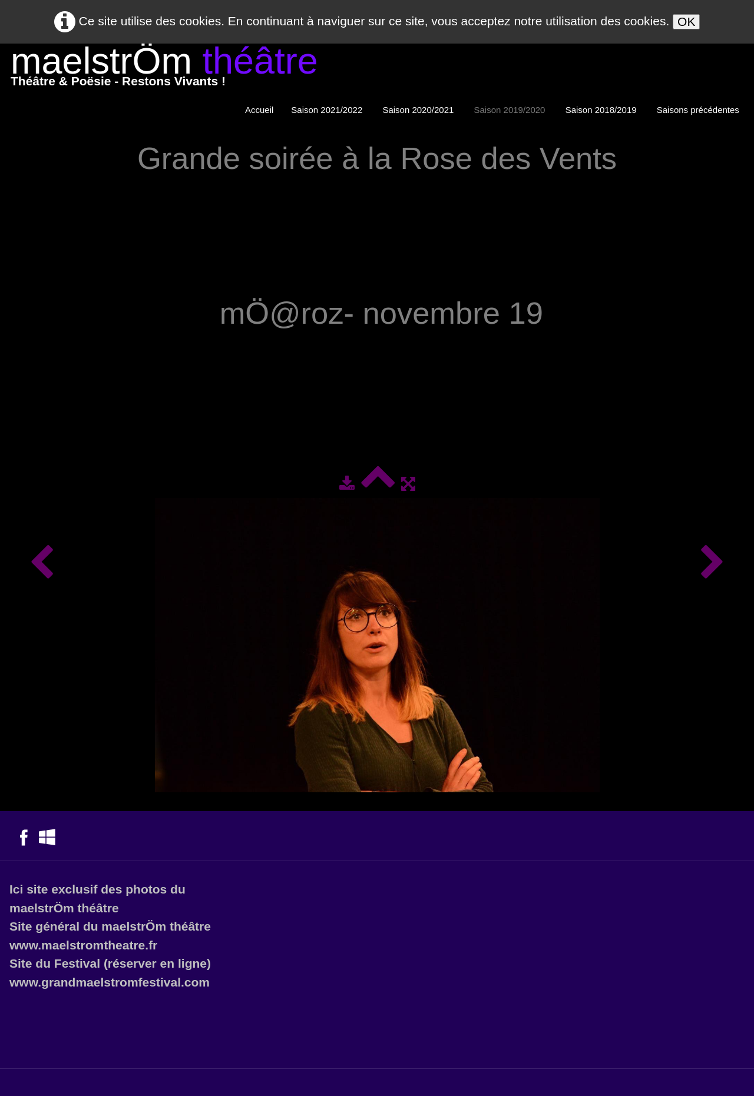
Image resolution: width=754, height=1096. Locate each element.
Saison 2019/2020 (511, 110)
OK (686, 21)
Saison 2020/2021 (419, 110)
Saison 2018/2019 (602, 110)
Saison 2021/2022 (328, 110)
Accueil (259, 110)
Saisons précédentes (699, 110)
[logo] (164, 69)
